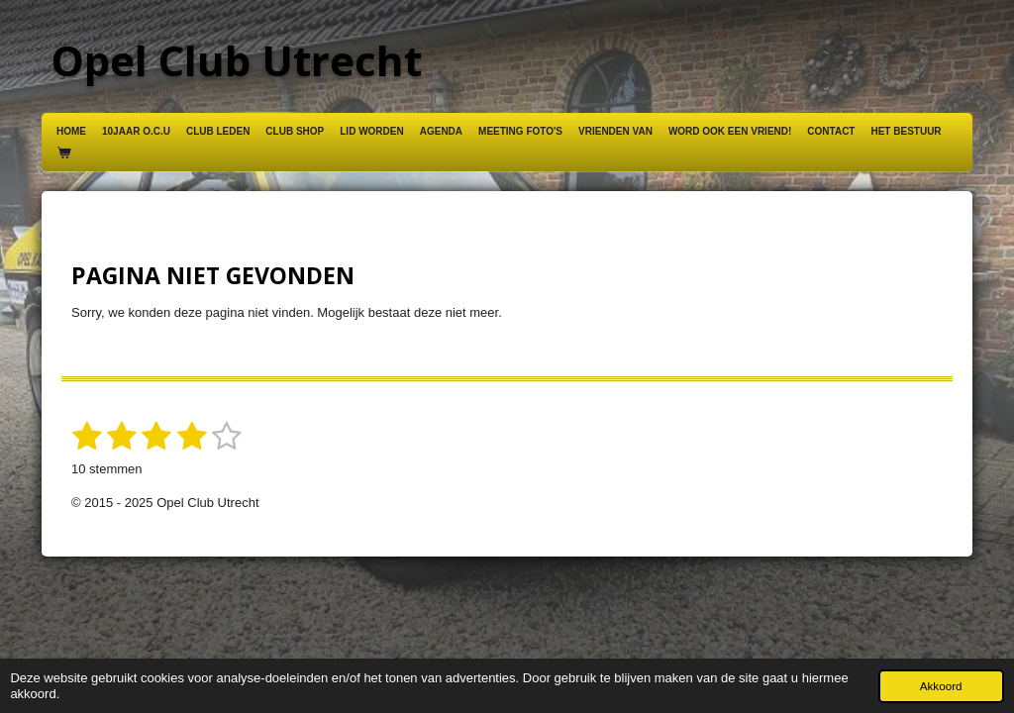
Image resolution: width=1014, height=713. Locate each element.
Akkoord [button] (941, 685)
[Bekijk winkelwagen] (63, 153)
